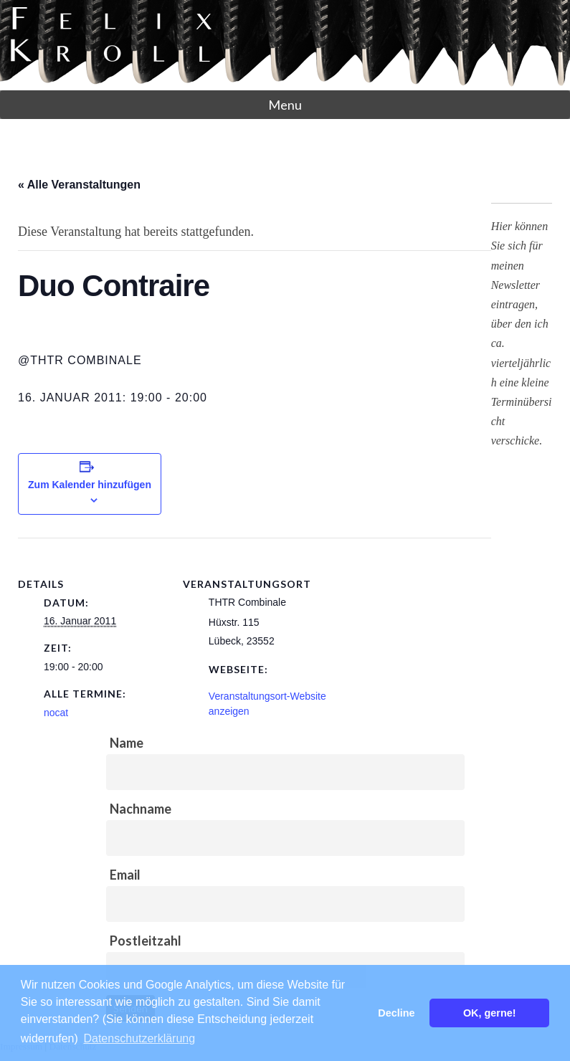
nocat (56, 712)
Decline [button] (396, 1013)
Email (125, 874)
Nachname (140, 809)
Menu (285, 105)
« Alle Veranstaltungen (79, 185)
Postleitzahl (145, 940)
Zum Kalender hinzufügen (89, 484)
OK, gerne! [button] (489, 1013)
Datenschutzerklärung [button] (139, 1038)
